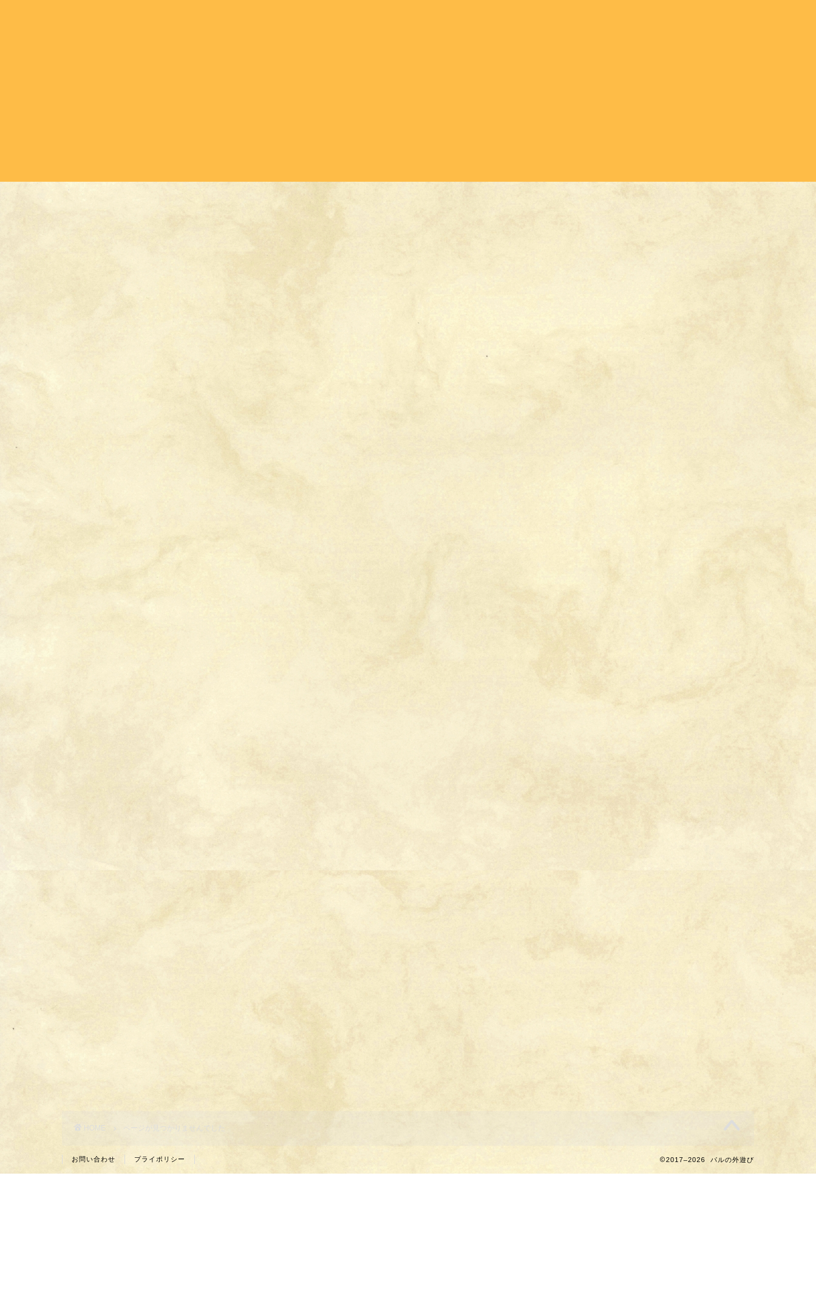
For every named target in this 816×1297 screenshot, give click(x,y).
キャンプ (421, 18)
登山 (590, 18)
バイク (485, 18)
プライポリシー (159, 1159)
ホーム (357, 18)
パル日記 (649, 18)
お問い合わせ (93, 1159)
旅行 (540, 18)
